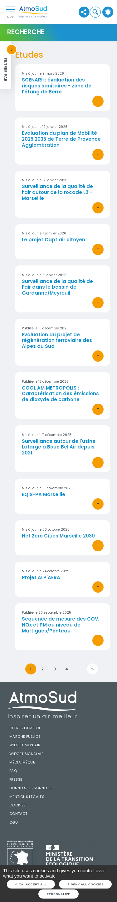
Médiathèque (22, 762)
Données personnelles (31, 787)
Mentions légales (26, 796)
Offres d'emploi (24, 728)
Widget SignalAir (26, 753)
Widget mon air (24, 744)
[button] (95, 12)
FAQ (13, 770)
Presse (15, 779)
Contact (18, 813)
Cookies (17, 805)
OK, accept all (30, 884)
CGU (13, 822)
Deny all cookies (85, 884)
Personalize (59, 894)
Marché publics (25, 736)
